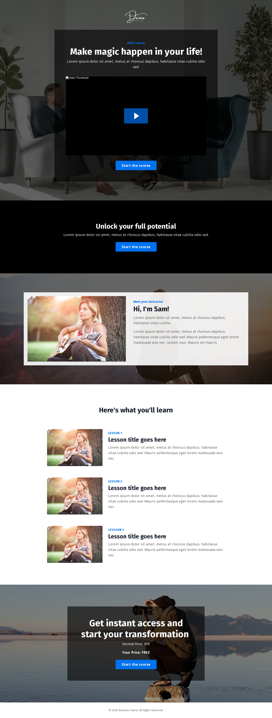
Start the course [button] (136, 165)
